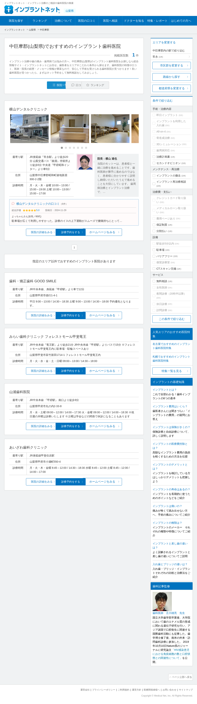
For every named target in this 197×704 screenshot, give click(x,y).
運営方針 (133, 688)
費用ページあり (165, 218)
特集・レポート (157, 20)
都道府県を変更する (172, 88)
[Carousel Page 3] (70, 148)
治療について (63, 20)
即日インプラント (167, 115)
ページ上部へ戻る (182, 676)
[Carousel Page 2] (66, 148)
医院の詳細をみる (30, 234)
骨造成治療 (163, 137)
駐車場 (160, 249)
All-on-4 (161, 131)
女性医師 (161, 287)
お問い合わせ (167, 688)
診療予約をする (74, 234)
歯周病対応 (163, 150)
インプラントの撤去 (168, 175)
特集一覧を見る (172, 371)
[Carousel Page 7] (86, 148)
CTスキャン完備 (166, 268)
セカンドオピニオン (168, 163)
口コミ (76, 85)
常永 (158, 56)
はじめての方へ (181, 20)
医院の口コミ (86, 20)
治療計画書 (163, 156)
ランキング (40, 20)
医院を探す (16, 20)
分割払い (161, 231)
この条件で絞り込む (172, 319)
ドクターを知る (134, 20)
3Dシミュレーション (168, 144)
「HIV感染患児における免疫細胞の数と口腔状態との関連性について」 (171, 653)
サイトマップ (185, 688)
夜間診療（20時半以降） (171, 293)
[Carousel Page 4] (74, 148)
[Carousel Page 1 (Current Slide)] (62, 148)
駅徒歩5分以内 (165, 243)
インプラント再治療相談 (171, 181)
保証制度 (161, 224)
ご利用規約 (118, 688)
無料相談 (161, 281)
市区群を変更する (171, 65)
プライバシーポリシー (97, 688)
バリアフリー (164, 256)
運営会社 (77, 688)
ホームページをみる (117, 234)
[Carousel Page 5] (78, 148)
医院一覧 (36, 85)
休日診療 (161, 304)
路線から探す (171, 76)
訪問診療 (161, 310)
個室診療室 (163, 262)
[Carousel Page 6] (82, 148)
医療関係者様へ (149, 688)
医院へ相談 (110, 20)
